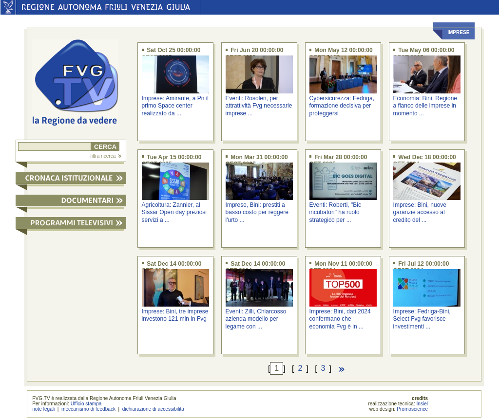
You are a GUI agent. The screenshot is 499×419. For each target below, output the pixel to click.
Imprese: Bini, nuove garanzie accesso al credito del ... (419, 212)
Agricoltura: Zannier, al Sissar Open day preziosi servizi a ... (174, 212)
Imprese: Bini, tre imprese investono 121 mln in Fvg (175, 315)
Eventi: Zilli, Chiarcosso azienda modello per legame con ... (256, 319)
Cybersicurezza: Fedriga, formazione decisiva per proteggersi (341, 106)
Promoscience (412, 409)
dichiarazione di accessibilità (153, 409)
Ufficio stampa (86, 403)
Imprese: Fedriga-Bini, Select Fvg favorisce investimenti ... (422, 319)
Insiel (422, 403)
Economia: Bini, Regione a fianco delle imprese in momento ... (425, 106)
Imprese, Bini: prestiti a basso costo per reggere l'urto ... (257, 212)
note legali (43, 409)
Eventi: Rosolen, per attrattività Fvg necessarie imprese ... (259, 106)
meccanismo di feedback (88, 409)
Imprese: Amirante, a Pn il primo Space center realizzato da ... (175, 106)
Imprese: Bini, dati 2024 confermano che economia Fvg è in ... (340, 319)
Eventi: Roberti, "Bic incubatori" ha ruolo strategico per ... (335, 212)
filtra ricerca (105, 156)
